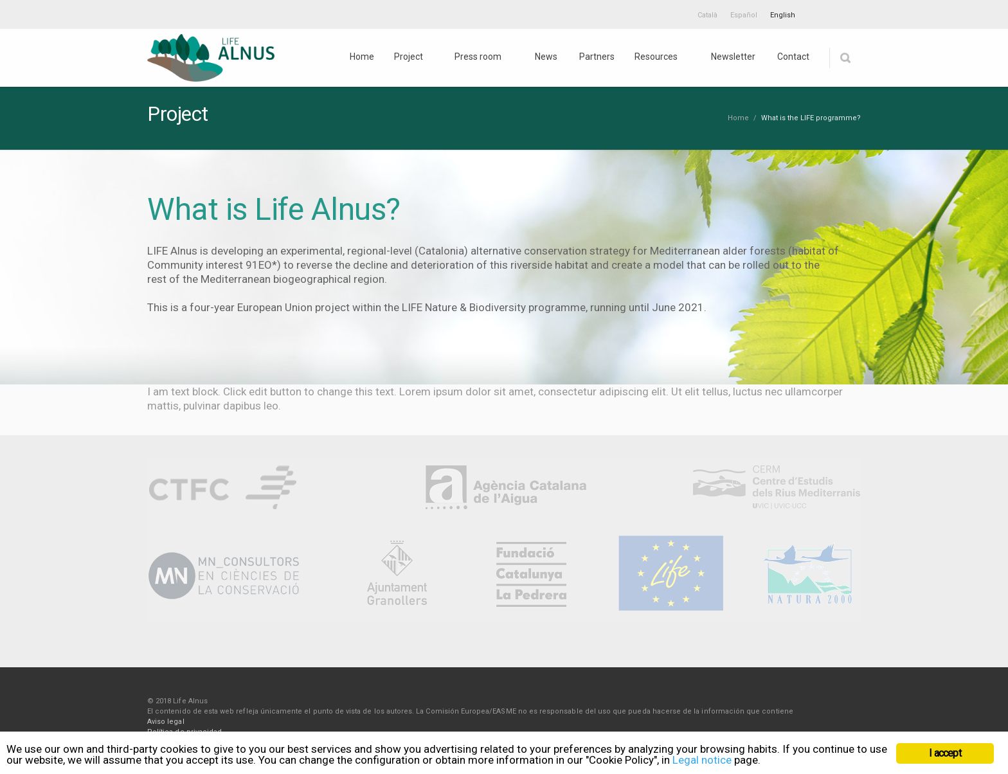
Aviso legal (165, 721)
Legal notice (702, 759)
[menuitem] (707, 14)
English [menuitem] (782, 15)
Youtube (848, 13)
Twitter (821, 13)
